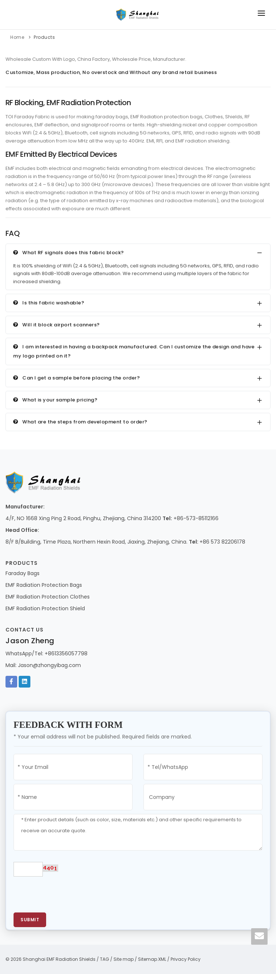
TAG (104, 959)
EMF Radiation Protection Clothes (47, 596)
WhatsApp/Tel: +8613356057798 (46, 653)
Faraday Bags (22, 573)
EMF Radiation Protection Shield (45, 608)
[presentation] (69, 894)
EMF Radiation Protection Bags (43, 585)
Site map (123, 959)
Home (17, 37)
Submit (29, 919)
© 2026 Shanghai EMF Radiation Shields (50, 959)
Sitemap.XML (152, 959)
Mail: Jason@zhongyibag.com (43, 665)
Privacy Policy (186, 959)
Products (44, 37)
